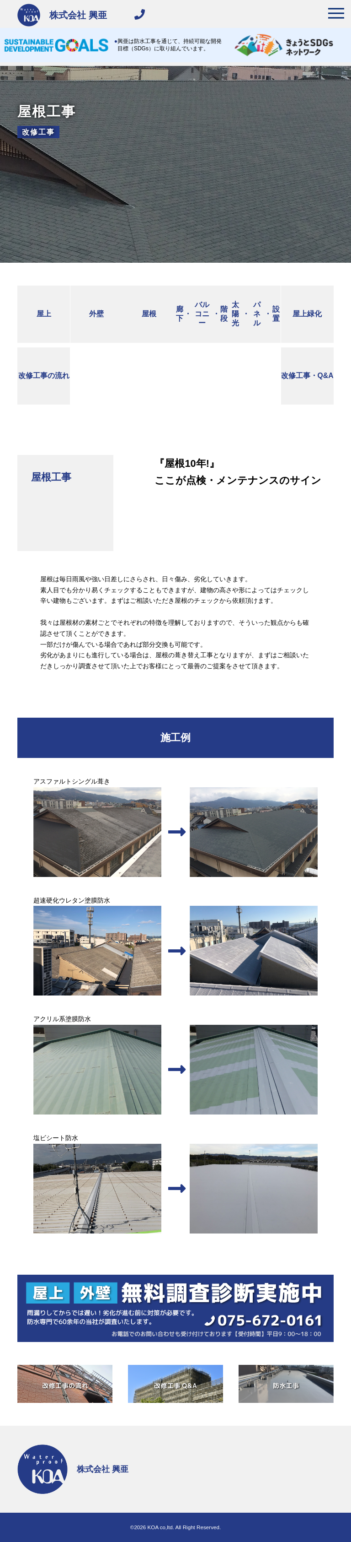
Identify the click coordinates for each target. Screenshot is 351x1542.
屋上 (44, 314)
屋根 (149, 314)
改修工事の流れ (43, 375)
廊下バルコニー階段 (202, 314)
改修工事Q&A (307, 375)
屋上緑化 (307, 314)
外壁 (96, 314)
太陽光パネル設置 (256, 314)
